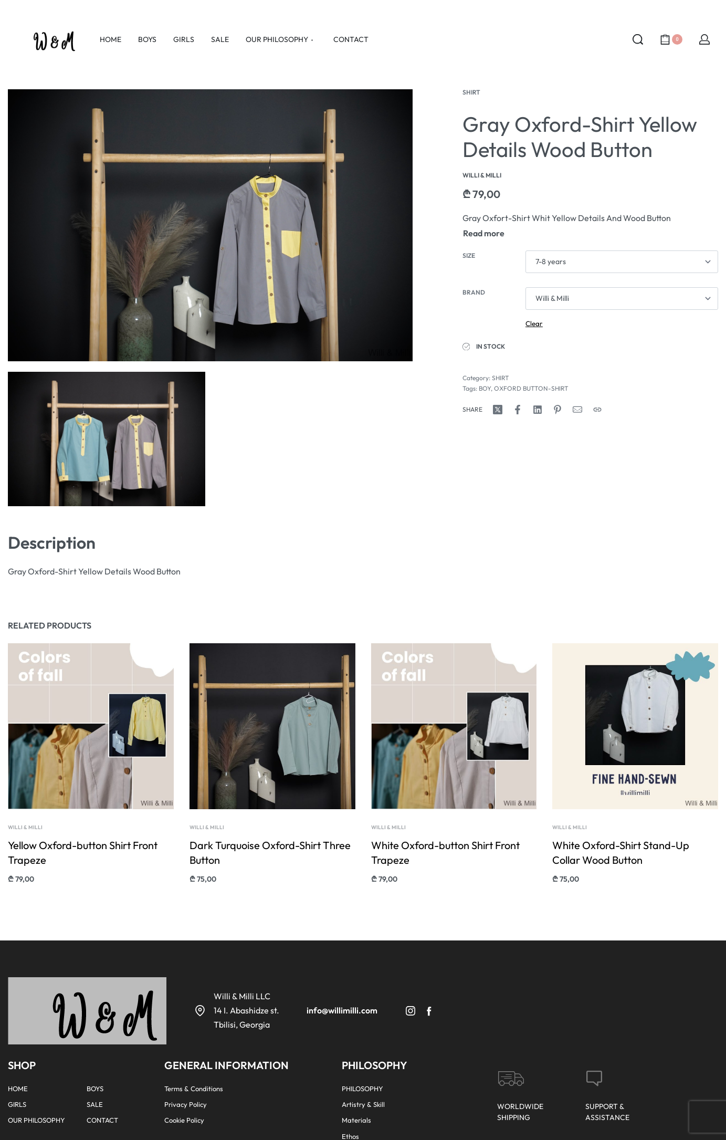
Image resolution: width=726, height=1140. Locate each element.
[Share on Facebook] (517, 409)
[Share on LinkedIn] (537, 409)
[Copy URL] (597, 409)
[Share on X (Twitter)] (497, 409)
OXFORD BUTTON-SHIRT (531, 388)
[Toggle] (483, 233)
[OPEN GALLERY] (210, 225)
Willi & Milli (25, 828)
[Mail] (577, 409)
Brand (473, 292)
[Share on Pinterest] (557, 409)
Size (468, 255)
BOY (485, 388)
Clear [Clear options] (534, 323)
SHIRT (471, 92)
